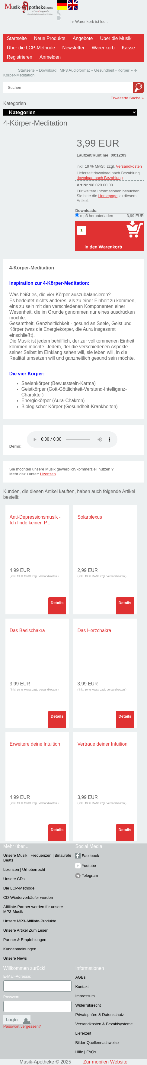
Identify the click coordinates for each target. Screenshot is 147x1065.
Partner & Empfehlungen (24, 939)
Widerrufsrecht (88, 1005)
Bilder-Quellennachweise (97, 1042)
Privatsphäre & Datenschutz (99, 1014)
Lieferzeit (83, 1033)
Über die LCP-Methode (31, 47)
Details (57, 603)
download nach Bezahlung (100, 177)
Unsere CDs (14, 879)
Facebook (87, 855)
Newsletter (73, 47)
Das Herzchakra (94, 630)
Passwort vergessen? (22, 1026)
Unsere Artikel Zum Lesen (26, 930)
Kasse (128, 47)
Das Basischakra (27, 630)
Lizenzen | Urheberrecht (24, 869)
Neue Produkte (50, 38)
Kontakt (81, 986)
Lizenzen (48, 474)
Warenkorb (103, 47)
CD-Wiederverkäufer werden (28, 897)
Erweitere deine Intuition (35, 744)
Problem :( (72, 439)
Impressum (84, 996)
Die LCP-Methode (18, 888)
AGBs (80, 977)
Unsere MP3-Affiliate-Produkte (29, 921)
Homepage (108, 196)
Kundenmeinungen (19, 949)
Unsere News (15, 958)
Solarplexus (90, 517)
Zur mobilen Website (105, 1061)
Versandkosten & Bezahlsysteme (104, 1024)
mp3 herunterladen (96, 215)
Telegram (86, 875)
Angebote (83, 38)
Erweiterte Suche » (127, 98)
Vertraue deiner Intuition (103, 744)
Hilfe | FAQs (85, 1052)
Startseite (17, 38)
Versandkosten (129, 166)
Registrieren (19, 57)
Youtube (85, 865)
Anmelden (50, 57)
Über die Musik (116, 38)
